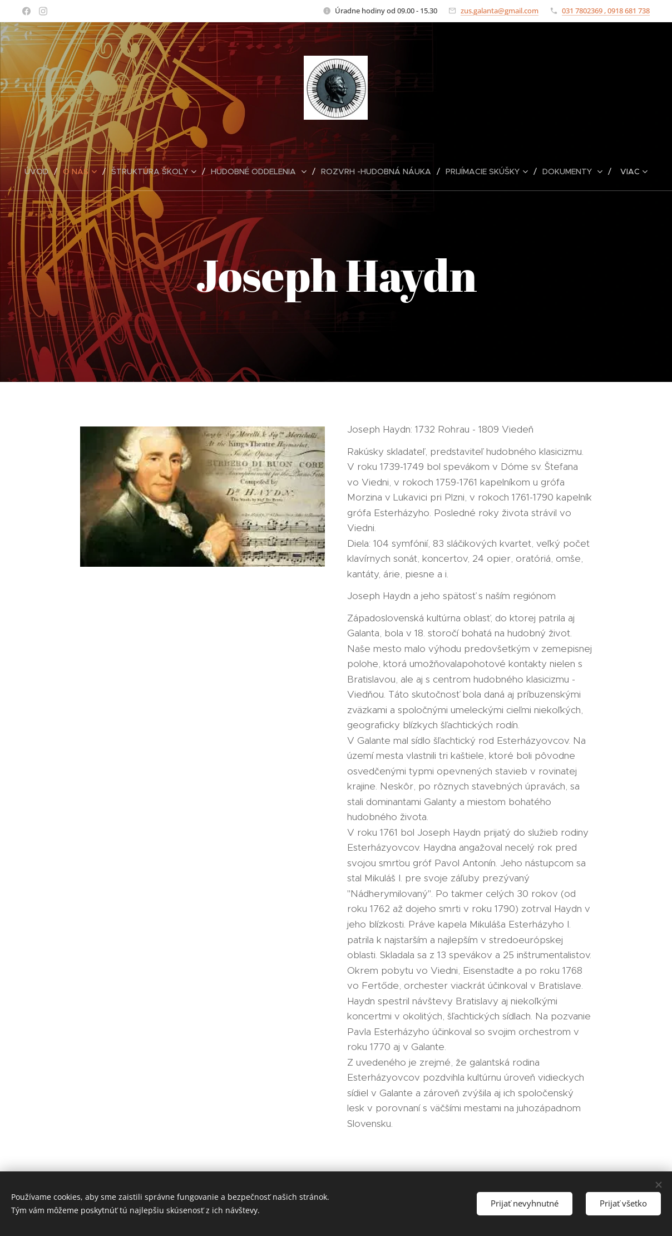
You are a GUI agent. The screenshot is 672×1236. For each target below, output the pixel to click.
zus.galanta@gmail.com (499, 11)
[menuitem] (40, 171)
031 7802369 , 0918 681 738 (606, 11)
